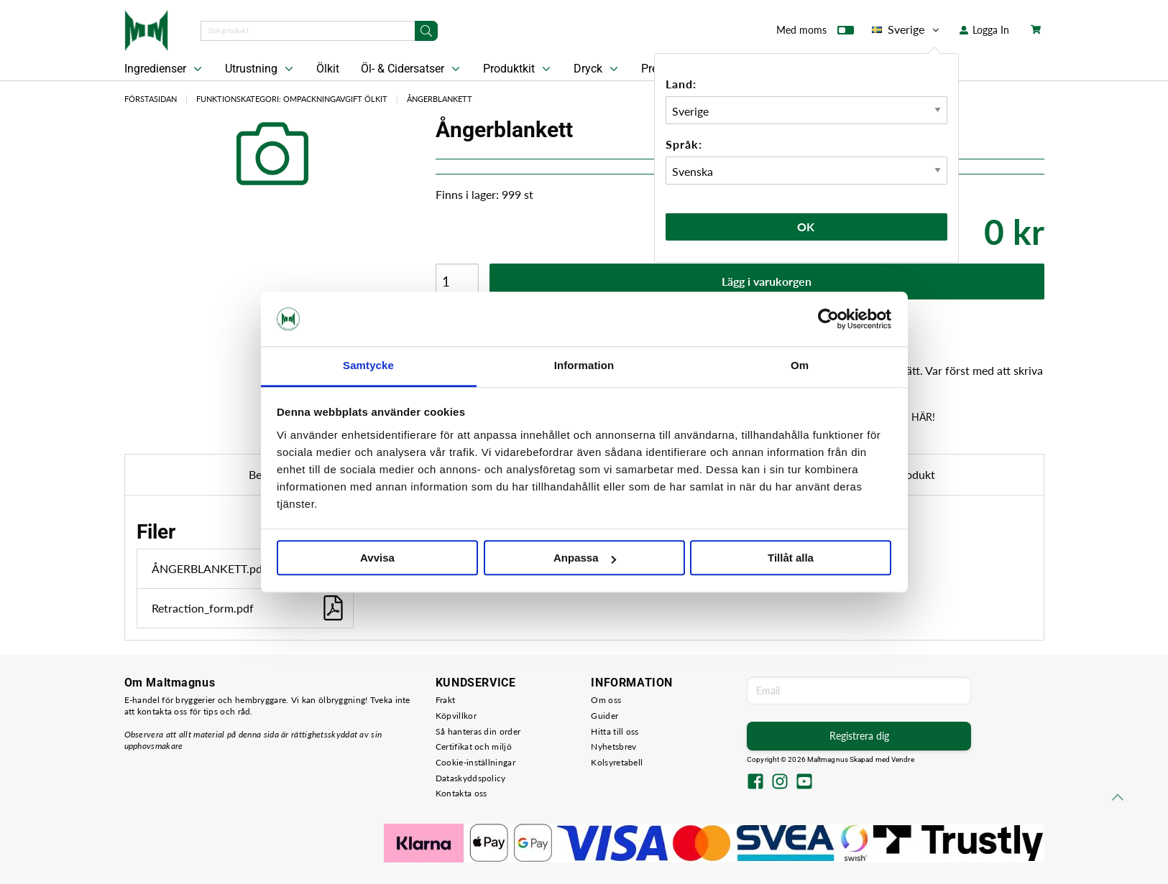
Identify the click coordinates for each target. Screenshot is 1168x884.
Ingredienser (164, 69)
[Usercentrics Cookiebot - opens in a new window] (828, 319)
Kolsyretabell (617, 762)
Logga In (984, 30)
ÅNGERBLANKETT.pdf (249, 568)
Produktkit (518, 69)
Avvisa (377, 558)
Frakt (446, 699)
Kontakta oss (461, 793)
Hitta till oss (614, 731)
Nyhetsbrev (613, 746)
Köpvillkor (456, 715)
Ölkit (327, 68)
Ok (806, 226)
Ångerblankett (439, 98)
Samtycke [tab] (368, 366)
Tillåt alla (791, 558)
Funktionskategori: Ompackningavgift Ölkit (291, 98)
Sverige (907, 29)
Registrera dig (859, 736)
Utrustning (260, 69)
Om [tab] (800, 366)
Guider (604, 715)
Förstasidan (150, 98)
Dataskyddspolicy (471, 778)
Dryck (597, 69)
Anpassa (584, 558)
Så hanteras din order (478, 731)
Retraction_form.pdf (249, 607)
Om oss (606, 699)
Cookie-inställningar (475, 762)
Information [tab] (584, 366)
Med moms (815, 33)
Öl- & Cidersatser (412, 69)
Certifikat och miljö (474, 746)
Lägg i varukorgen (766, 281)
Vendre (902, 759)
